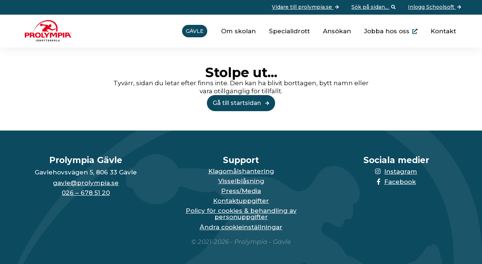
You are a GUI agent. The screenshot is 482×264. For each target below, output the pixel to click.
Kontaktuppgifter (241, 201)
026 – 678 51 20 (86, 193)
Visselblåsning (241, 181)
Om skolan (238, 31)
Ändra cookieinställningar (241, 227)
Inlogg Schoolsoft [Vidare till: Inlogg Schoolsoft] (435, 7)
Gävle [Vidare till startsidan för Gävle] (195, 31)
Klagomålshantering (241, 171)
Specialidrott (289, 31)
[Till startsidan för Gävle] (45, 39)
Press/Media (241, 191)
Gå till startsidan (241, 102)
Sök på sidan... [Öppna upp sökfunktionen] (374, 7)
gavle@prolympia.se (86, 183)
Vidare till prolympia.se (306, 7)
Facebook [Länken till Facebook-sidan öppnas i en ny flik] (396, 181)
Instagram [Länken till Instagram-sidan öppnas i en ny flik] (396, 171)
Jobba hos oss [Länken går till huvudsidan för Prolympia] (386, 31)
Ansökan (337, 31)
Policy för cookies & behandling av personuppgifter (241, 214)
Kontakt (443, 31)
